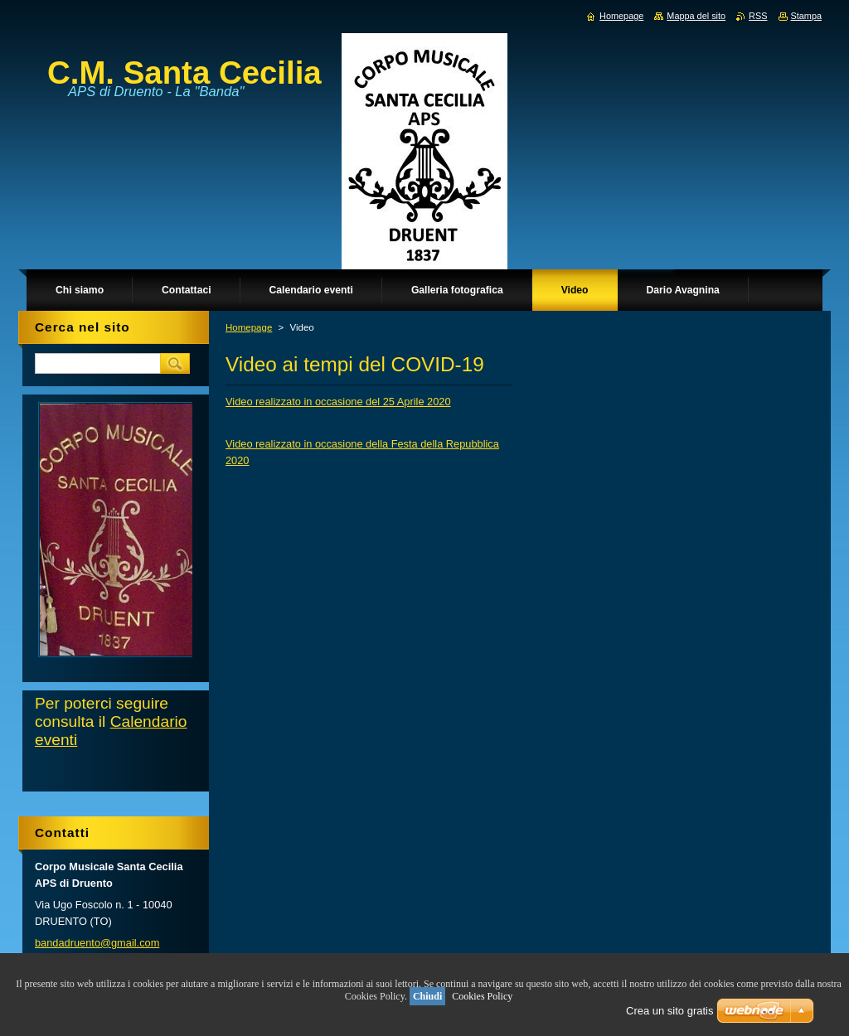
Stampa (806, 16)
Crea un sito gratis (670, 1011)
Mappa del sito (696, 16)
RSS (758, 16)
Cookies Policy (482, 996)
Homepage (249, 327)
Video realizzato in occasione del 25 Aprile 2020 (338, 401)
